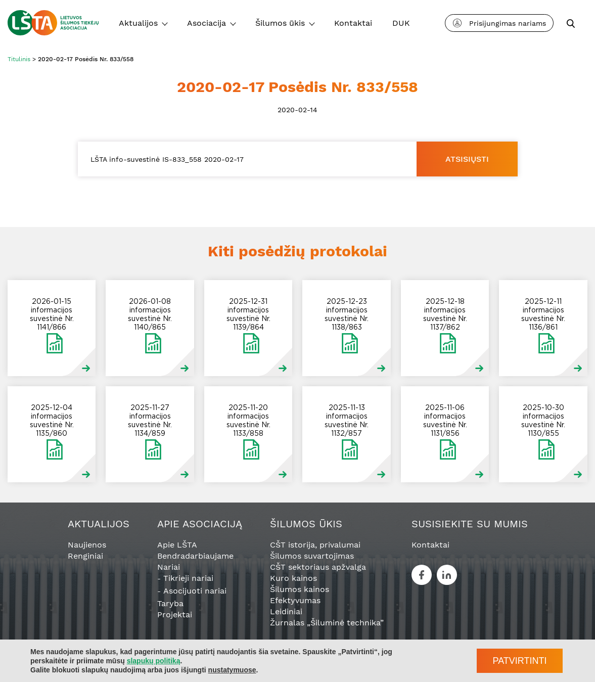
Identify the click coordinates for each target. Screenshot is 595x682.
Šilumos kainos (299, 589)
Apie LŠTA (177, 545)
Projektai (174, 614)
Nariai (168, 567)
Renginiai (85, 556)
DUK (401, 23)
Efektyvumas (295, 600)
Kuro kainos (293, 578)
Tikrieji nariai (188, 578)
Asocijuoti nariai (194, 591)
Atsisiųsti (467, 159)
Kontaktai (353, 23)
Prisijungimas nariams (499, 23)
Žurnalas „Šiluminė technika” (327, 622)
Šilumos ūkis (280, 23)
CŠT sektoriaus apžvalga (318, 567)
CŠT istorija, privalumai (315, 545)
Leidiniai (286, 611)
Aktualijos (138, 23)
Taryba (170, 603)
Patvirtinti (519, 661)
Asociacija (206, 23)
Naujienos (87, 545)
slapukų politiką (153, 661)
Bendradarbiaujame (195, 556)
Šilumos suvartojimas (312, 556)
